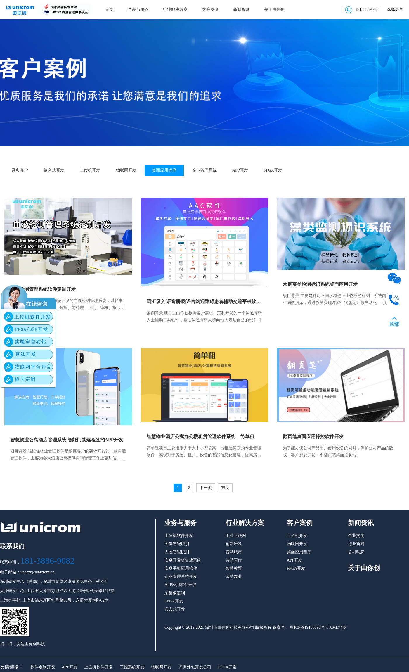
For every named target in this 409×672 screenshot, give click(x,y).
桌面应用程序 (164, 170)
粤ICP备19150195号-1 (308, 627)
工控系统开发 (132, 667)
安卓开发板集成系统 (182, 560)
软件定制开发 (42, 667)
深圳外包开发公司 (194, 667)
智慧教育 (234, 568)
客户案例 (210, 9)
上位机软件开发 (98, 667)
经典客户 (20, 170)
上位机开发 (90, 170)
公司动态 (356, 552)
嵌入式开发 (54, 170)
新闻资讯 (241, 9)
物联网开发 (126, 170)
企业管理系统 (204, 170)
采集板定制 (174, 593)
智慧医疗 (234, 560)
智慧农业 (234, 576)
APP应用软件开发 (180, 585)
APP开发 (240, 170)
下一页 (206, 488)
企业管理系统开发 (180, 576)
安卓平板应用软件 (180, 568)
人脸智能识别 (176, 552)
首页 (109, 9)
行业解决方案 (175, 9)
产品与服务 (138, 9)
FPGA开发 (273, 170)
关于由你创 (274, 9)
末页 (225, 488)
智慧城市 (234, 552)
